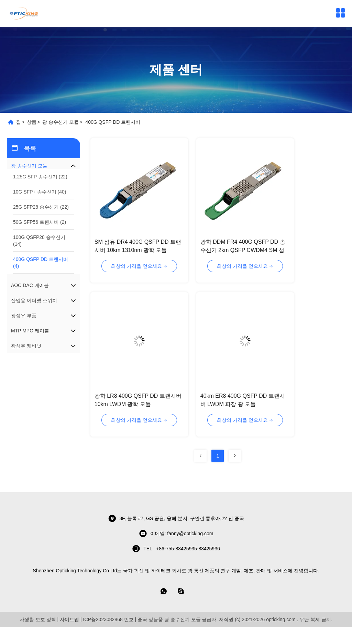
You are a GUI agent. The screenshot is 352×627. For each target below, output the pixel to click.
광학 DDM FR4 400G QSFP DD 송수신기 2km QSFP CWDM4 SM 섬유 (242, 250)
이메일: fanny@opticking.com (176, 533)
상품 (31, 122)
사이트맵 (69, 619)
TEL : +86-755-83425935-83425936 (176, 548)
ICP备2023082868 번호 (108, 619)
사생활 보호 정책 (38, 619)
